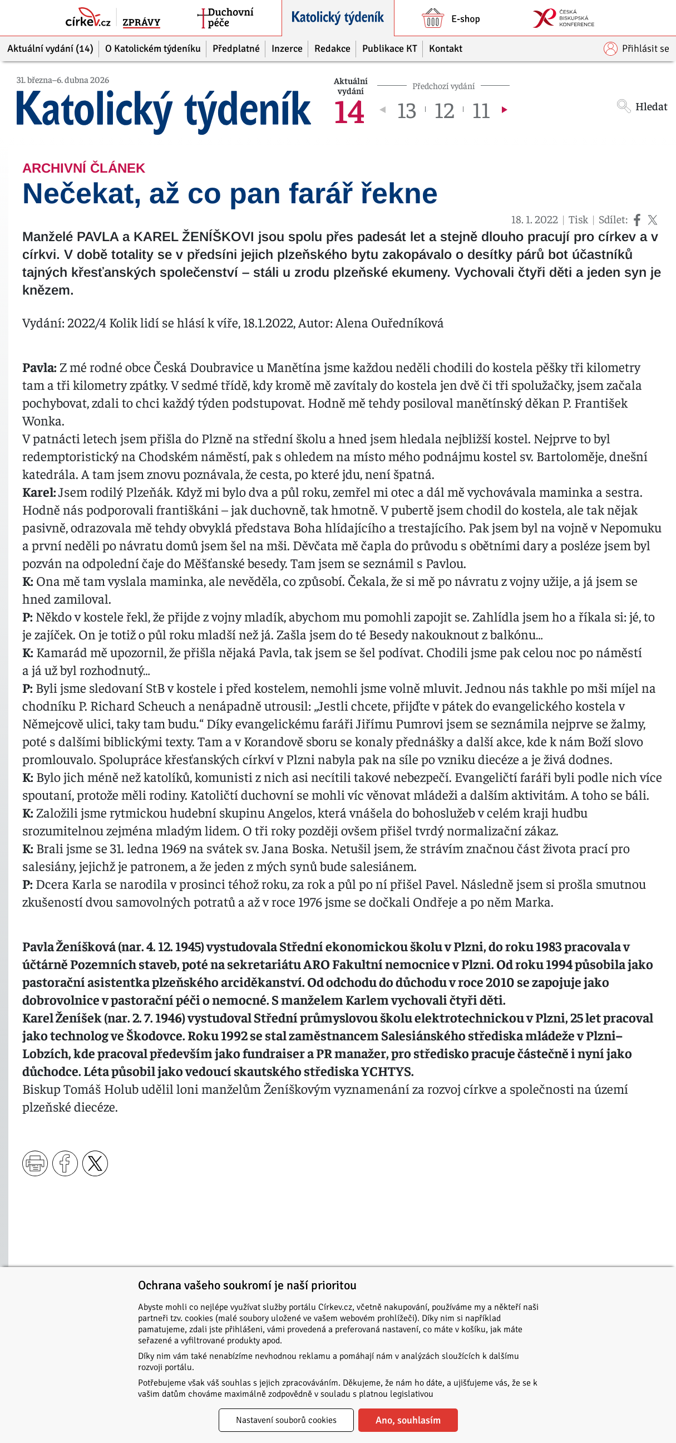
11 (481, 109)
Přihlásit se (636, 49)
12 (444, 109)
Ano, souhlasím (408, 1420)
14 (349, 109)
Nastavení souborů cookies (286, 1420)
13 (406, 109)
